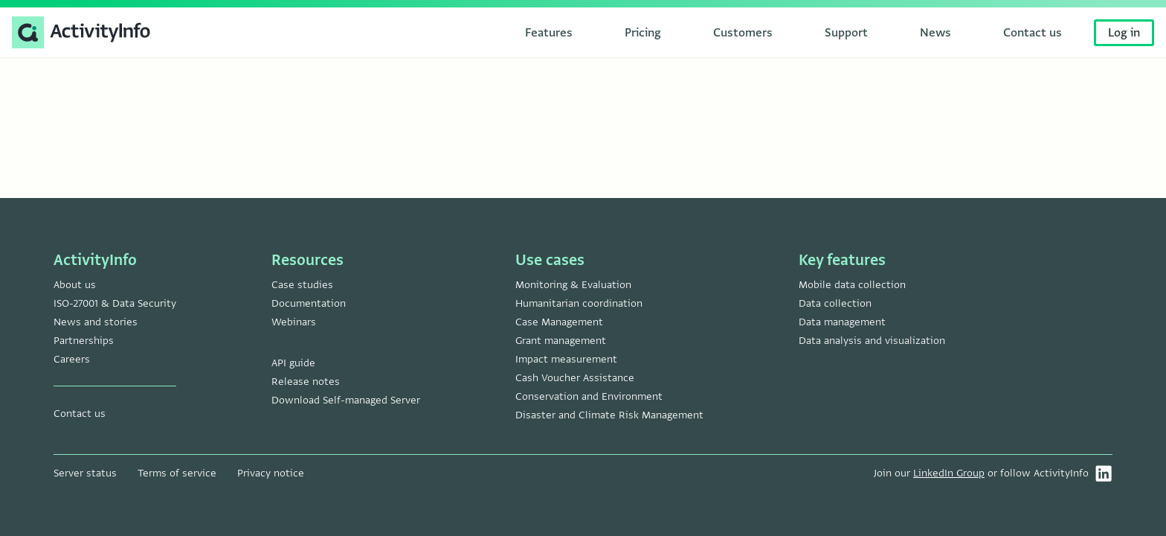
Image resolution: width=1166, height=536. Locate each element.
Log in (1124, 32)
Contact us (80, 413)
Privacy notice (270, 473)
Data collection (835, 303)
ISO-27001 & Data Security (115, 303)
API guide (293, 363)
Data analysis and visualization (872, 341)
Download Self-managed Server (345, 400)
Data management (842, 322)
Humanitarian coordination (578, 303)
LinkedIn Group (949, 473)
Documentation (308, 303)
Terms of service (177, 473)
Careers (72, 359)
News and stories (96, 322)
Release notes (305, 381)
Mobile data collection (852, 285)
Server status (85, 473)
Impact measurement (566, 359)
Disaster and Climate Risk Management (609, 415)
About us (75, 285)
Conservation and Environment (589, 396)
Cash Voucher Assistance (574, 378)
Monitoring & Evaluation (573, 285)
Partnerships (84, 341)
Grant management (560, 341)
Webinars (293, 322)
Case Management (559, 322)
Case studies (302, 285)
